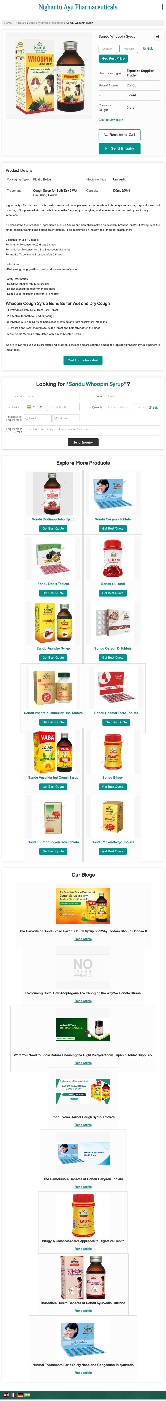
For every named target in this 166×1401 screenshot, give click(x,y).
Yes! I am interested (83, 360)
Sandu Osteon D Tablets (113, 649)
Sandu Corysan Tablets (113, 519)
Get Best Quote (53, 528)
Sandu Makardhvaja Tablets (113, 842)
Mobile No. (15, 407)
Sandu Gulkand (113, 584)
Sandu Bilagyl (112, 778)
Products (20, 23)
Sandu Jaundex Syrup (53, 649)
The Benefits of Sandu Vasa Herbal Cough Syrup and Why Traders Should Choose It (83, 931)
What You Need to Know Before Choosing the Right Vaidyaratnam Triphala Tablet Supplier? (83, 1055)
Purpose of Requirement (14, 418)
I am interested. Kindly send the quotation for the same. (92, 430)
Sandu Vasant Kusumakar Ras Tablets (53, 713)
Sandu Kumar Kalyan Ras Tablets (53, 842)
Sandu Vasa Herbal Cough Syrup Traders (83, 1117)
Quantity (97, 407)
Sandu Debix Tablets (53, 584)
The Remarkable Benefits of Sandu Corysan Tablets (83, 1179)
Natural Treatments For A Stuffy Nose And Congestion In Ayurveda (83, 1365)
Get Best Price (113, 59)
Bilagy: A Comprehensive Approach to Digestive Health (83, 1241)
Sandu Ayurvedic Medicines (46, 23)
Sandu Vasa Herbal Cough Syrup (53, 778)
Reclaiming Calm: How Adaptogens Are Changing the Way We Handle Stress (83, 993)
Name (18, 396)
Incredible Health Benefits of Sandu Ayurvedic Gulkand (83, 1303)
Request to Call (119, 135)
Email (99, 396)
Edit (148, 48)
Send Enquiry (119, 148)
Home (8, 23)
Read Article (83, 939)
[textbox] (128, 49)
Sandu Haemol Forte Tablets (116, 713)
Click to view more (111, 120)
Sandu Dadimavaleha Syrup (53, 519)
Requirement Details (14, 430)
